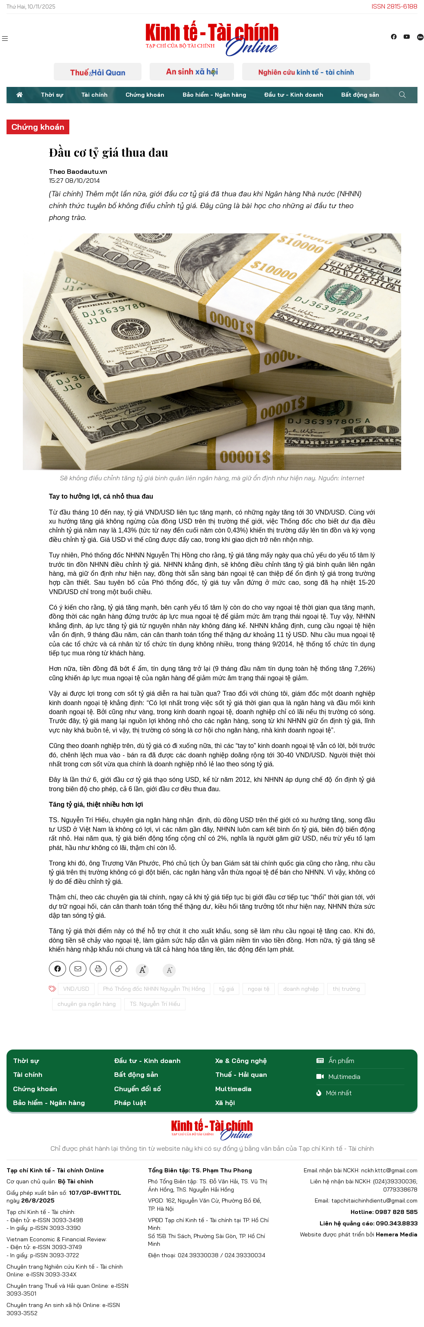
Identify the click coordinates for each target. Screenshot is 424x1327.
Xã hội (225, 1102)
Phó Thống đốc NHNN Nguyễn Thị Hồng (154, 988)
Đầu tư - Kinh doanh (293, 94)
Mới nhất (334, 1093)
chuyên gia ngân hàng (86, 1003)
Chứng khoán (145, 94)
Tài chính (94, 94)
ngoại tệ (258, 988)
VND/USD (76, 988)
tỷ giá (226, 988)
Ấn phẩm (335, 1060)
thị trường (346, 988)
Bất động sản (360, 94)
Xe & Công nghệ (241, 1060)
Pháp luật (130, 1102)
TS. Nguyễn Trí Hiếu (155, 1003)
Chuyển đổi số (137, 1089)
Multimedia (233, 1089)
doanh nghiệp (301, 988)
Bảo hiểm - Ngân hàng (214, 94)
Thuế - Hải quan (241, 1074)
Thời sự (52, 94)
